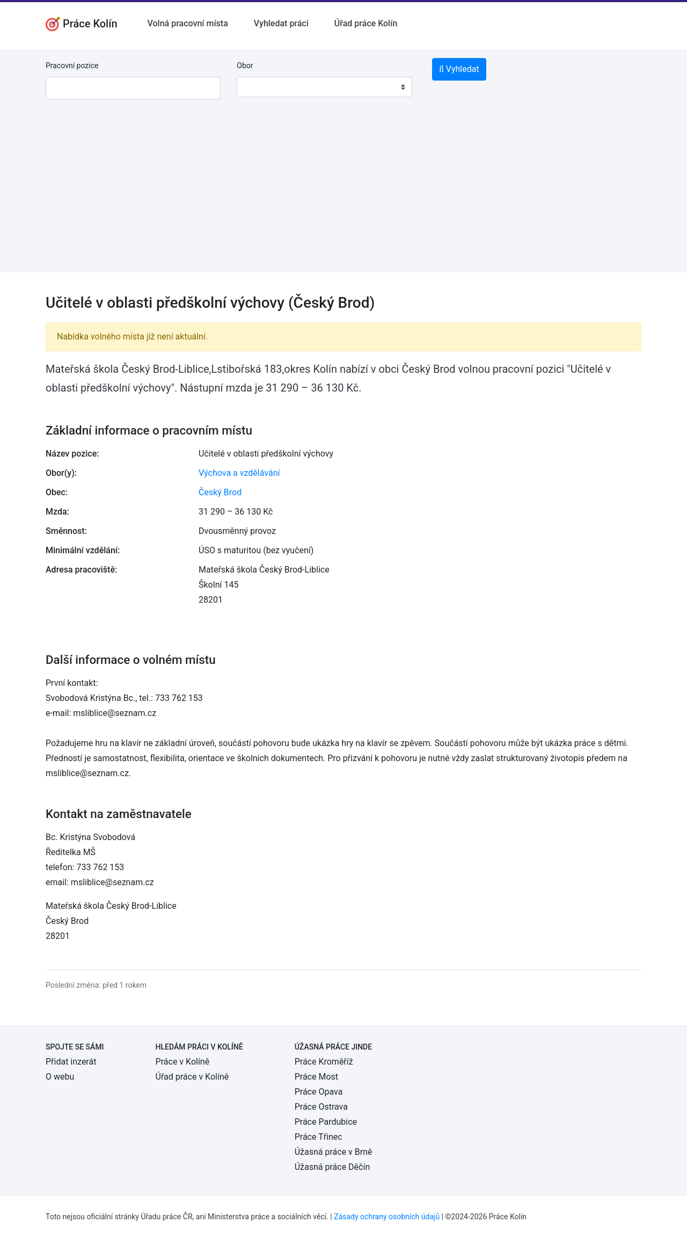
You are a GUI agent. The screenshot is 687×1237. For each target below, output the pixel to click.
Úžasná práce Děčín (332, 1167)
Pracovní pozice (72, 65)
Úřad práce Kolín (366, 23)
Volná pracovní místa (188, 23)
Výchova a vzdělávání (239, 473)
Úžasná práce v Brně (333, 1152)
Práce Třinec (318, 1137)
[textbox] (258, 87)
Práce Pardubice (326, 1122)
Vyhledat (459, 69)
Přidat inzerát (71, 1062)
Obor (245, 65)
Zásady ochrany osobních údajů (387, 1216)
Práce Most (316, 1077)
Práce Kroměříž (324, 1062)
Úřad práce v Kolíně (192, 1077)
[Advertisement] (343, 197)
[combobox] (324, 87)
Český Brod (220, 492)
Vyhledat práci (281, 23)
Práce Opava (319, 1092)
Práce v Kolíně (183, 1062)
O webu (60, 1077)
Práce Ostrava (321, 1107)
